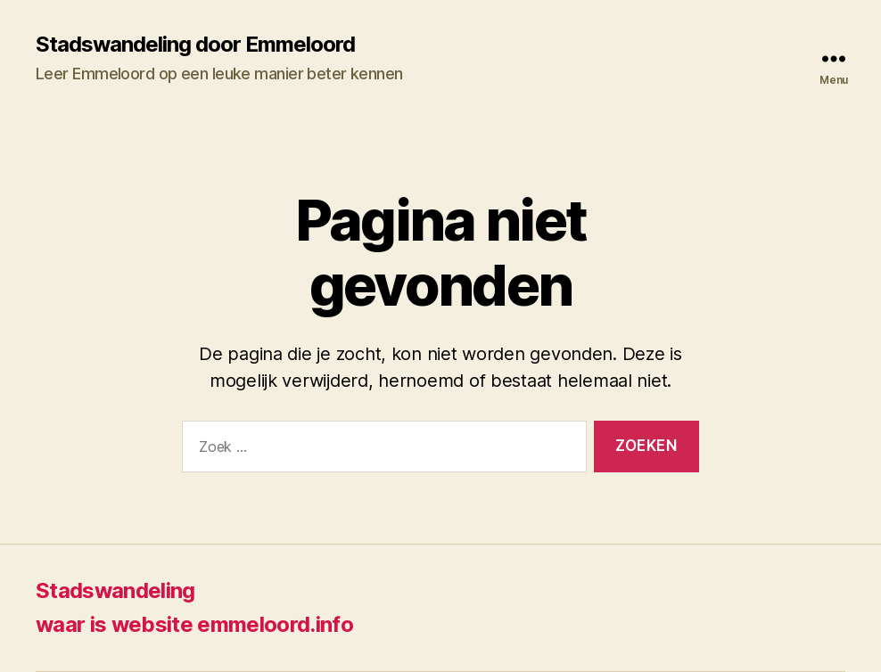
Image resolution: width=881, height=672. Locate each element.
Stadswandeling (115, 590)
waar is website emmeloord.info (194, 624)
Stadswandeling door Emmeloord (195, 44)
